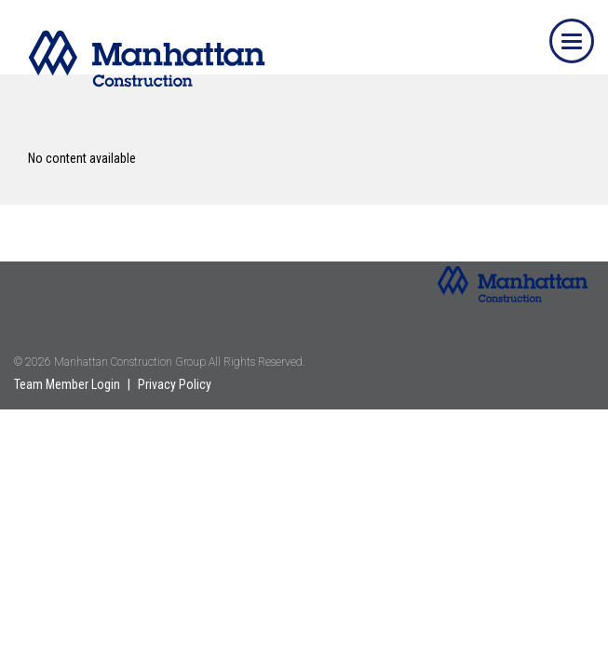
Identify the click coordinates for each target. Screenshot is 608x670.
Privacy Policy (174, 384)
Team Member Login (67, 384)
